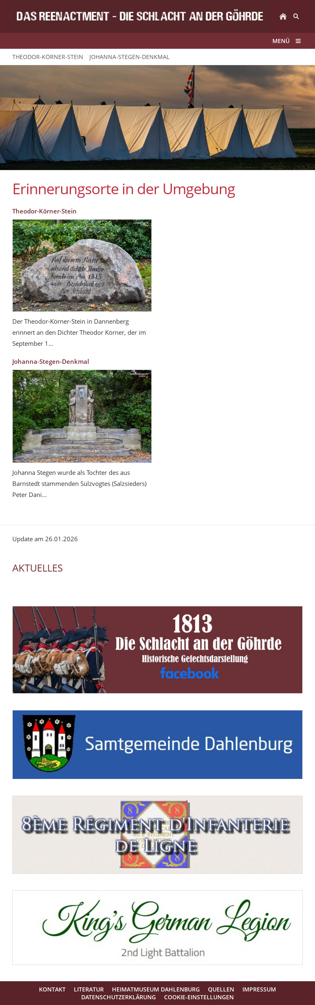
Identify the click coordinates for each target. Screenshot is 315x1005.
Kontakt (52, 989)
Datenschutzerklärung (118, 997)
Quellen (221, 989)
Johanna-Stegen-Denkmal (50, 361)
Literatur (89, 989)
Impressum (259, 989)
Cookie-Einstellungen (199, 997)
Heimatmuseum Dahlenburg (156, 989)
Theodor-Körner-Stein (44, 211)
